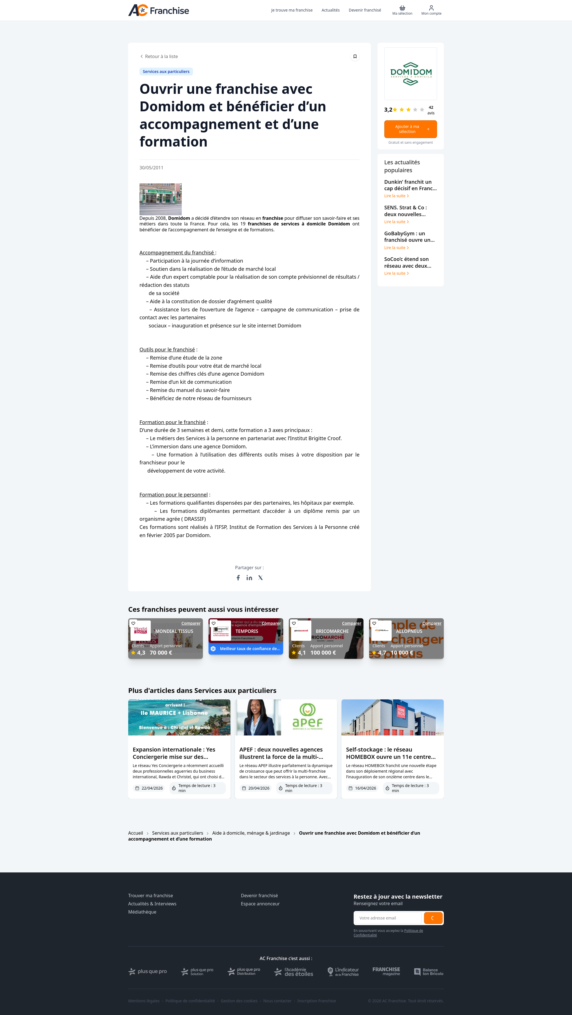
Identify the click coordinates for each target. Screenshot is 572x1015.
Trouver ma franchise (150, 896)
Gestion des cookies (239, 1000)
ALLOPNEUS (409, 631)
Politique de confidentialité (190, 1000)
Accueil (135, 833)
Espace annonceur (260, 904)
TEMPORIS (247, 631)
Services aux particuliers (177, 833)
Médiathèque (142, 912)
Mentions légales (144, 1000)
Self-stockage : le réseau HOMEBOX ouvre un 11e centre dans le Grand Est (388, 757)
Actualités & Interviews (152, 904)
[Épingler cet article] (355, 56)
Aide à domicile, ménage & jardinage (251, 833)
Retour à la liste (158, 56)
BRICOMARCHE (332, 631)
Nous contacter (277, 1000)
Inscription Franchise (316, 1000)
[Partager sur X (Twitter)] (260, 577)
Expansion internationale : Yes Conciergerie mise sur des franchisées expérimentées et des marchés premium (179, 760)
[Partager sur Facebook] (238, 577)
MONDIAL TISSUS (174, 631)
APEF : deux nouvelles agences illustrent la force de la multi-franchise (281, 757)
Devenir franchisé (259, 896)
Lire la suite (397, 195)
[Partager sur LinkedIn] (249, 577)
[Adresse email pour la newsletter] (388, 918)
